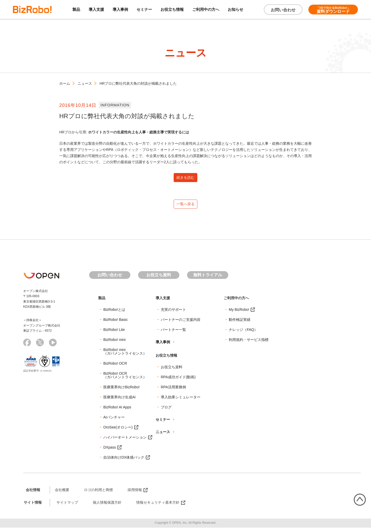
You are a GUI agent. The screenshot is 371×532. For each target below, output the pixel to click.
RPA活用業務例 (173, 391)
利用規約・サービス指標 (248, 344)
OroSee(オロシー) (118, 432)
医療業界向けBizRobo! (121, 391)
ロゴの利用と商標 (98, 494)
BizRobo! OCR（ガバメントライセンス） (125, 379)
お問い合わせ (283, 10)
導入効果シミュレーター (180, 401)
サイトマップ (67, 507)
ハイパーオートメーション (125, 442)
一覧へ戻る (185, 207)
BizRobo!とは (114, 314)
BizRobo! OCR (115, 368)
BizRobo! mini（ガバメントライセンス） (125, 356)
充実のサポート (173, 314)
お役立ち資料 (158, 279)
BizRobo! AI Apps (117, 411)
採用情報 (135, 494)
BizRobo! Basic (115, 324)
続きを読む (185, 178)
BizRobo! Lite (114, 334)
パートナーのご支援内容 (180, 324)
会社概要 (62, 494)
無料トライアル (207, 279)
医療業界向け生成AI (119, 401)
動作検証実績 (239, 324)
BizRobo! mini (114, 344)
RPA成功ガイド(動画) (178, 381)
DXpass (109, 452)
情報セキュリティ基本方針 (158, 507)
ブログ (166, 411)
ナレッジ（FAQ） (243, 334)
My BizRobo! (239, 314)
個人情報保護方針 (107, 507)
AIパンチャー (114, 421)
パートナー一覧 (173, 334)
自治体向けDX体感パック (123, 462)
